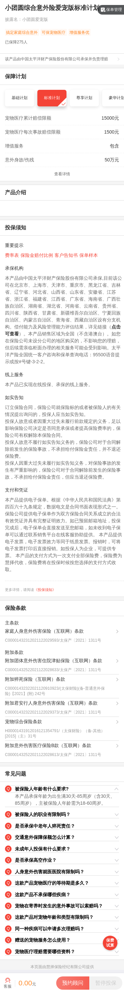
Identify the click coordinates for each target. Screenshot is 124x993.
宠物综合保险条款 (23, 721)
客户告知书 (66, 255)
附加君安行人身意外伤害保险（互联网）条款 (51, 703)
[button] (62, 789)
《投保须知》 (45, 590)
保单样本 (88, 255)
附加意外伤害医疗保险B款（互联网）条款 (48, 745)
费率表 (12, 255)
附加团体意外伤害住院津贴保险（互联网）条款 (53, 660)
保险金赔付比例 (37, 255)
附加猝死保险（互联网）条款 (35, 679)
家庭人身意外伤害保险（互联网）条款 (44, 631)
